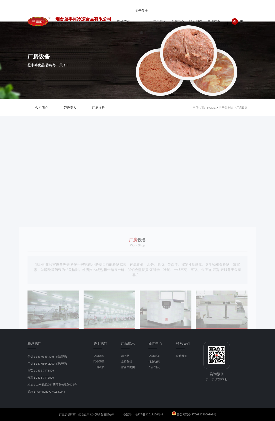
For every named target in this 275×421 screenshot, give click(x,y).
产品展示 (159, 21)
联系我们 (195, 21)
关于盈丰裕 (141, 21)
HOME (211, 107)
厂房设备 (98, 107)
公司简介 (41, 107)
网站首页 (123, 21)
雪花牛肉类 (128, 367)
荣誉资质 (70, 107)
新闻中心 (177, 21)
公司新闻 (154, 356)
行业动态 (154, 361)
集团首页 (213, 21)
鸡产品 (125, 356)
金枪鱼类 (126, 361)
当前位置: (200, 107)
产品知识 (154, 367)
